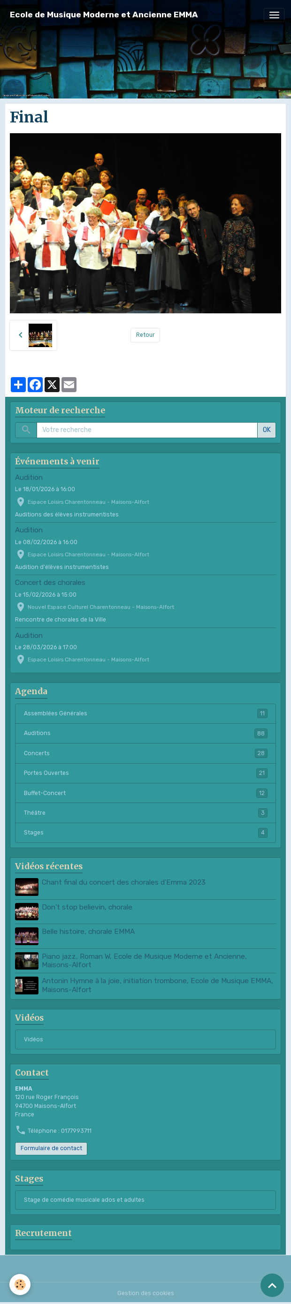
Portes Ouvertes (146, 773)
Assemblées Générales (146, 713)
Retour (145, 335)
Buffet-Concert (146, 793)
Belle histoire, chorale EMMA (88, 931)
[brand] (104, 15)
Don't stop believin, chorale (87, 907)
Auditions (146, 733)
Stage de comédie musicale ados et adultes (84, 1200)
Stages (146, 832)
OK (267, 430)
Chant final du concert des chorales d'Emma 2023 (124, 882)
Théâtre (146, 813)
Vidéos (33, 1039)
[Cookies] (20, 1284)
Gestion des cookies (145, 1293)
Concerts (146, 753)
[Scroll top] (272, 1285)
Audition (29, 477)
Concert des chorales (50, 582)
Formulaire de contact (51, 1148)
